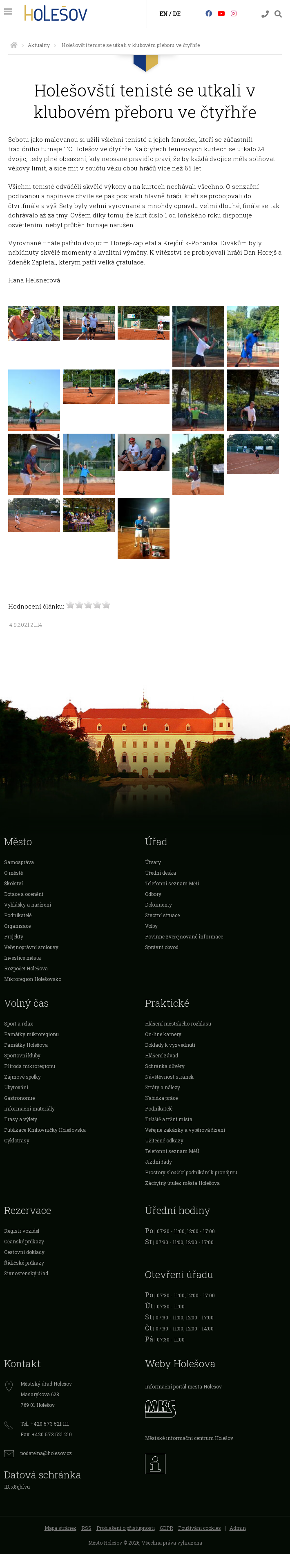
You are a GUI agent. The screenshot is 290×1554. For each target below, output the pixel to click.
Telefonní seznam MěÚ (172, 883)
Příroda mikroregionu (29, 1066)
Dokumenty (158, 904)
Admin (238, 1528)
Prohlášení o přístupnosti (125, 1528)
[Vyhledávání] (278, 14)
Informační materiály (29, 1108)
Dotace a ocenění (23, 894)
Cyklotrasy (16, 1140)
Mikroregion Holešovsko (32, 979)
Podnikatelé (17, 915)
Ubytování (16, 1087)
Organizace (17, 926)
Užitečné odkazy (164, 1140)
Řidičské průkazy (24, 1262)
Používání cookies (199, 1528)
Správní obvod (161, 947)
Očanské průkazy (24, 1241)
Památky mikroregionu (31, 1034)
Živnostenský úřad (26, 1273)
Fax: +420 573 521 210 (46, 1434)
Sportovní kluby (22, 1055)
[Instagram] (234, 13)
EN (163, 14)
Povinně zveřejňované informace (184, 936)
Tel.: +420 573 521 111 (44, 1423)
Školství (13, 883)
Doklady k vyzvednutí (170, 1044)
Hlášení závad (161, 1055)
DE (177, 14)
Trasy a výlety (20, 1119)
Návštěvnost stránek (169, 1076)
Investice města (22, 957)
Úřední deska (160, 872)
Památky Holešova (26, 1044)
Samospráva (19, 862)
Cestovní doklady (24, 1252)
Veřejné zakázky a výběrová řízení (185, 1129)
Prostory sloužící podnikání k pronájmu (191, 1172)
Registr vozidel (21, 1230)
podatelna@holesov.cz (46, 1453)
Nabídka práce (161, 1098)
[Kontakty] (265, 14)
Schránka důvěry (165, 1066)
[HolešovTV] (221, 13)
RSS (86, 1528)
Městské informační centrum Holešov (189, 1438)
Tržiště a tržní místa (168, 1119)
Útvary (153, 862)
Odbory (153, 894)
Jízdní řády (158, 1161)
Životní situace (162, 915)
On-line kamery (163, 1034)
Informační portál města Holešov (183, 1386)
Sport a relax (18, 1023)
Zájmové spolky (22, 1076)
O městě (13, 872)
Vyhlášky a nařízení (27, 904)
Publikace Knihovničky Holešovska (45, 1129)
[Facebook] (208, 13)
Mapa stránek (60, 1528)
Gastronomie (19, 1098)
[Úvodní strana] (14, 45)
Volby (151, 926)
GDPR (166, 1528)
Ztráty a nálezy (162, 1087)
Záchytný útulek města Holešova (182, 1183)
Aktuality (39, 45)
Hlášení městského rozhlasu (178, 1023)
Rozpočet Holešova (26, 968)
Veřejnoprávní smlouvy (31, 947)
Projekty (13, 936)
